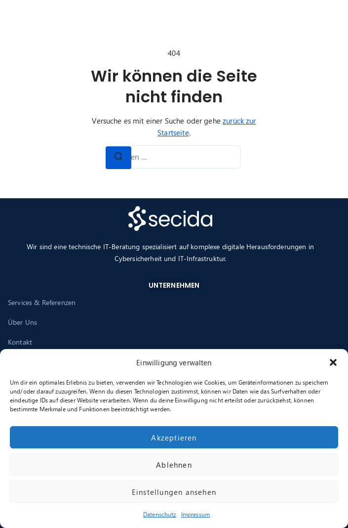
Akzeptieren (173, 437)
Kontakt (20, 342)
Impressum (195, 514)
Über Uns (22, 322)
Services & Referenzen (42, 302)
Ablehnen (174, 465)
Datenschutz (159, 514)
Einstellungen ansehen (174, 492)
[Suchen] (118, 157)
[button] (333, 362)
